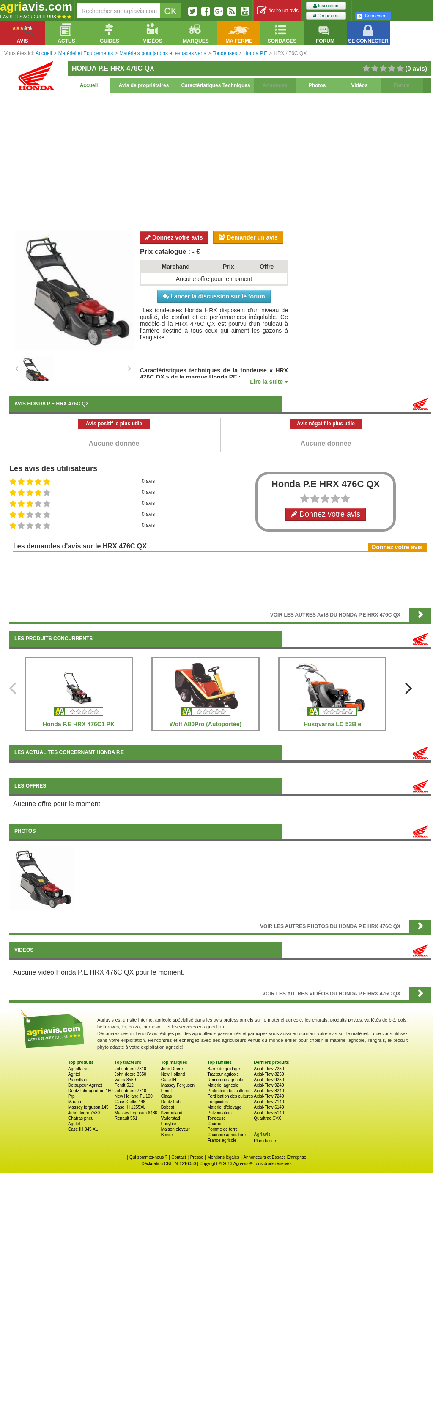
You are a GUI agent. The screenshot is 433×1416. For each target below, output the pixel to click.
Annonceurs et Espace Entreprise (274, 1157)
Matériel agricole (222, 1085)
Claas (166, 1096)
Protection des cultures (228, 1090)
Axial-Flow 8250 (269, 1074)
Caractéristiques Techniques (215, 85)
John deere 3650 (130, 1074)
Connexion (326, 16)
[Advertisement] (219, 161)
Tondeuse (216, 1118)
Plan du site (265, 1140)
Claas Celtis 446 (130, 1101)
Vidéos (359, 85)
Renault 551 (126, 1118)
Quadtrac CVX (267, 1118)
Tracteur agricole (223, 1074)
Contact (178, 1157)
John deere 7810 (130, 1068)
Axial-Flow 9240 (269, 1085)
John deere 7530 (84, 1112)
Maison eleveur (175, 1129)
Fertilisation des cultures (230, 1096)
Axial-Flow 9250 (269, 1079)
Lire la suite (269, 381)
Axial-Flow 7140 (269, 1101)
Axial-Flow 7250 (269, 1068)
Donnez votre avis (174, 237)
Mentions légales (223, 1157)
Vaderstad (170, 1118)
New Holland (173, 1074)
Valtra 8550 (125, 1079)
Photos (317, 85)
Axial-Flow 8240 (269, 1090)
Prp (71, 1096)
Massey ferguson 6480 (136, 1112)
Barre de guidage (223, 1068)
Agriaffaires (78, 1068)
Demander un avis (248, 237)
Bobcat (167, 1107)
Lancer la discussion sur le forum (214, 296)
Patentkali (77, 1079)
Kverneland (172, 1112)
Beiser (167, 1134)
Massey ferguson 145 (88, 1107)
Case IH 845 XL (83, 1129)
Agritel (74, 1074)
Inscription (325, 5)
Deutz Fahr (171, 1101)
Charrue (214, 1123)
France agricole (221, 1140)
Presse (196, 1157)
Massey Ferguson (178, 1085)
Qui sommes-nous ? (148, 1157)
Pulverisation (219, 1112)
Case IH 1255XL (130, 1107)
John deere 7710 (130, 1090)
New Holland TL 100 (134, 1096)
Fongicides (217, 1101)
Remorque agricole (225, 1079)
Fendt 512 (124, 1085)
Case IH (168, 1079)
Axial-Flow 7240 (269, 1096)
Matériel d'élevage (224, 1107)
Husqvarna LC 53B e (332, 724)
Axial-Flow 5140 (269, 1112)
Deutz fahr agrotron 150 (90, 1090)
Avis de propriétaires (144, 85)
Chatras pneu (80, 1118)
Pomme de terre (222, 1129)
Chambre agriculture (226, 1134)
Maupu (74, 1101)
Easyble (168, 1123)
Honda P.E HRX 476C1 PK (79, 724)
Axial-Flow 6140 (269, 1107)
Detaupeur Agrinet (85, 1085)
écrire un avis (278, 11)
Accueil (89, 85)
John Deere (172, 1068)
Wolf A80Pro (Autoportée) (205, 724)
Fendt (166, 1090)
